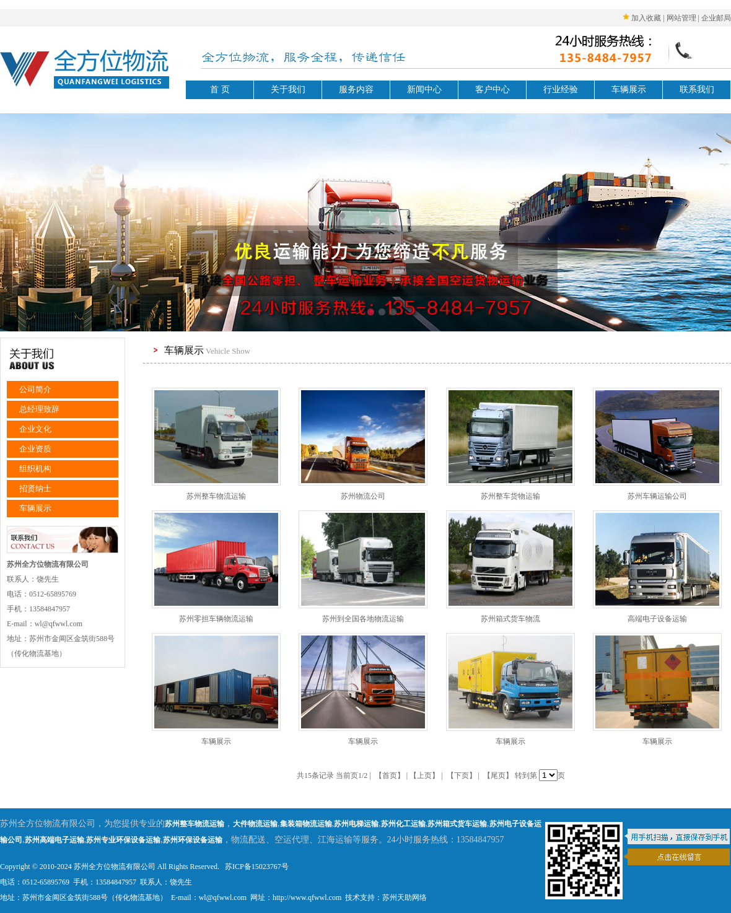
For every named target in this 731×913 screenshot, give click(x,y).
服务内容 (356, 89)
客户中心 (492, 89)
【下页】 (461, 775)
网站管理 (681, 18)
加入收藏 (646, 18)
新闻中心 (424, 89)
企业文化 (35, 429)
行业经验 (560, 89)
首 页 (220, 89)
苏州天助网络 (404, 897)
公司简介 (35, 389)
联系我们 (697, 89)
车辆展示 (628, 89)
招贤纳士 (35, 488)
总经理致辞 (39, 409)
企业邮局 (716, 18)
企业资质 (35, 448)
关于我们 (288, 89)
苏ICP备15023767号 (256, 866)
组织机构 (35, 468)
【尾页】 (498, 775)
